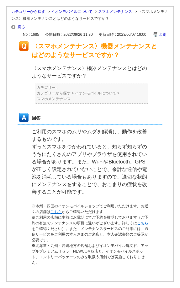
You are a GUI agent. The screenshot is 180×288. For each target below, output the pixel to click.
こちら (56, 212)
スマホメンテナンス (115, 11)
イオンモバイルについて (72, 11)
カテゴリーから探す (28, 11)
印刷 (162, 34)
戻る (21, 27)
